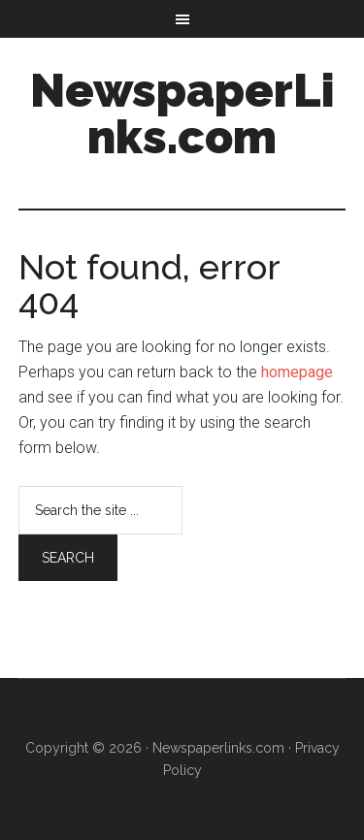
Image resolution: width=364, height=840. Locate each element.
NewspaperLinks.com (182, 113)
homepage (297, 372)
